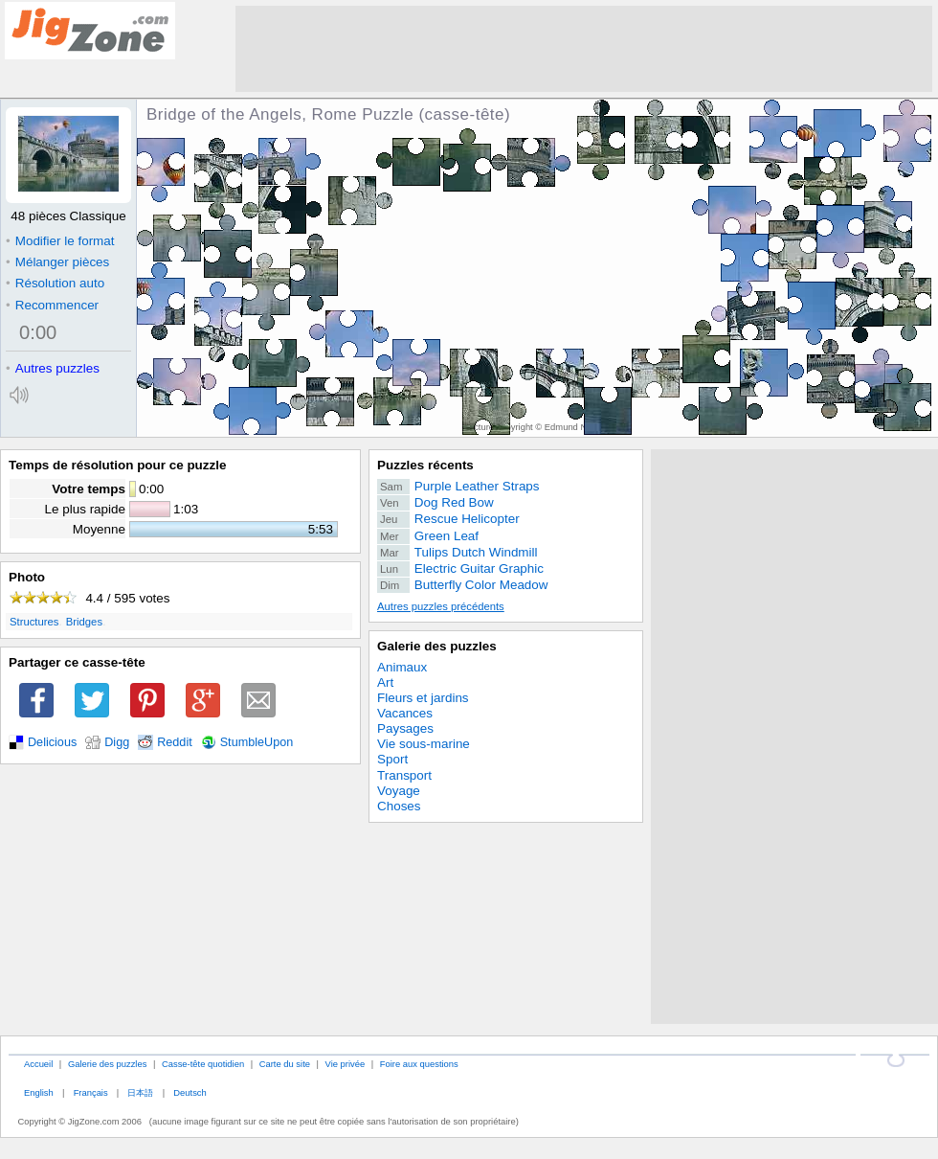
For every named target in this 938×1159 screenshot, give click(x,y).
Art (385, 682)
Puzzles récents (425, 465)
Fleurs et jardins (423, 698)
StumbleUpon (257, 742)
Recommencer (52, 305)
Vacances (405, 713)
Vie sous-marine (423, 744)
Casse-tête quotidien (203, 1063)
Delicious (52, 742)
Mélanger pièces (57, 262)
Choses (399, 806)
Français (91, 1092)
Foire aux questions (419, 1063)
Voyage (398, 791)
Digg (116, 742)
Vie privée (345, 1063)
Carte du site (284, 1063)
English (39, 1092)
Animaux (402, 667)
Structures (34, 621)
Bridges (84, 621)
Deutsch (189, 1092)
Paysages (405, 728)
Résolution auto (55, 283)
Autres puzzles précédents (440, 606)
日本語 (140, 1092)
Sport (392, 759)
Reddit (174, 742)
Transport (404, 775)
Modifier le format (60, 241)
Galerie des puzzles (437, 646)
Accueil (38, 1063)
